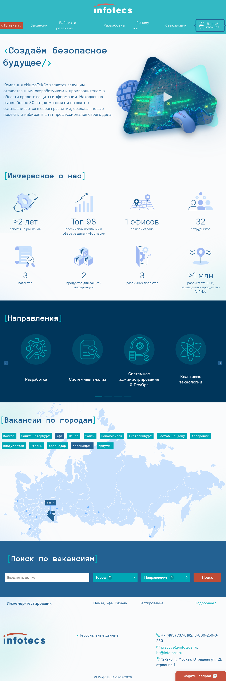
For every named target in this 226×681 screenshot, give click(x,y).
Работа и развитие (66, 25)
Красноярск (82, 445)
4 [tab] (126, 396)
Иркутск (105, 445)
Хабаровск (200, 436)
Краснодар (57, 445)
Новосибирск (112, 436)
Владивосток (13, 445)
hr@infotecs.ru (169, 652)
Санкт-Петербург (35, 436)
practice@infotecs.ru (179, 647)
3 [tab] (116, 396)
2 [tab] (106, 396)
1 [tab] (97, 396)
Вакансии (39, 25)
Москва (9, 436)
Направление (159, 577)
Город (104, 577)
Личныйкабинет (212, 25)
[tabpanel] (35, 360)
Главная (11, 25)
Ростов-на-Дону (172, 436)
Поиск (207, 577)
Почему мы (141, 25)
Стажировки (176, 25)
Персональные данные (99, 635)
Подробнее (204, 603)
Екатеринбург (140, 436)
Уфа (59, 436)
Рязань (36, 445)
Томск (90, 436)
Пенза (74, 436)
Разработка (114, 25)
